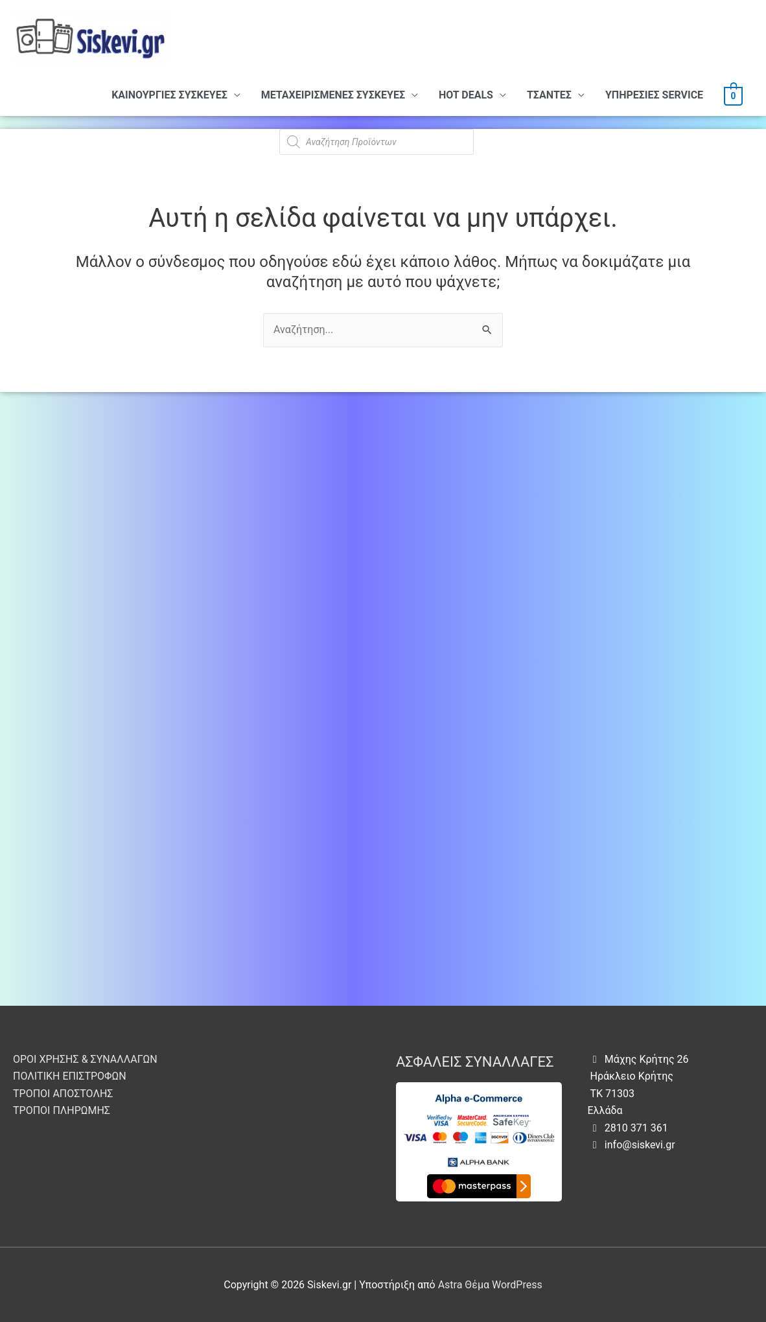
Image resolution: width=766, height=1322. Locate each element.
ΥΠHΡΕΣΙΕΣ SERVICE (654, 95)
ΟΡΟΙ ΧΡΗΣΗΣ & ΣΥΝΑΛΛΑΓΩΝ (85, 1059)
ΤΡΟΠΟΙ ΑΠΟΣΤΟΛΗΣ (63, 1093)
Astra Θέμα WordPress (490, 1285)
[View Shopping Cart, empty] (733, 95)
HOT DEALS (466, 95)
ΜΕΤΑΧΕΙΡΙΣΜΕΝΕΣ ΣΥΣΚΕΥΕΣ (333, 95)
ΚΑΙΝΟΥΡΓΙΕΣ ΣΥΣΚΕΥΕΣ (169, 95)
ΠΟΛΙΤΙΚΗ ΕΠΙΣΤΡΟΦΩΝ (69, 1076)
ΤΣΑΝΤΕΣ (549, 95)
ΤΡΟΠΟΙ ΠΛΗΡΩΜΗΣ (61, 1110)
